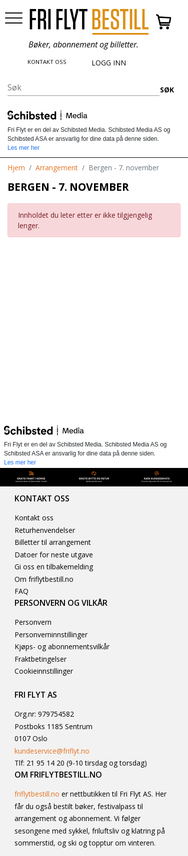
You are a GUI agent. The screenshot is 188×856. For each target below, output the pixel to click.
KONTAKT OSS (47, 61)
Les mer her (24, 147)
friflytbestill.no (37, 794)
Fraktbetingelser (40, 659)
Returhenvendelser (44, 530)
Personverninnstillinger (51, 634)
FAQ (21, 591)
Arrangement (57, 167)
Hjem (16, 167)
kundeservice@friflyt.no (52, 751)
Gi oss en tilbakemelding (53, 566)
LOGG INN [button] (109, 62)
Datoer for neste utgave (53, 554)
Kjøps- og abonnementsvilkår (62, 646)
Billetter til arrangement (52, 542)
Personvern (33, 622)
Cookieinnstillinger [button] (43, 671)
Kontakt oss (34, 517)
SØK (167, 89)
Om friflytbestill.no (44, 579)
